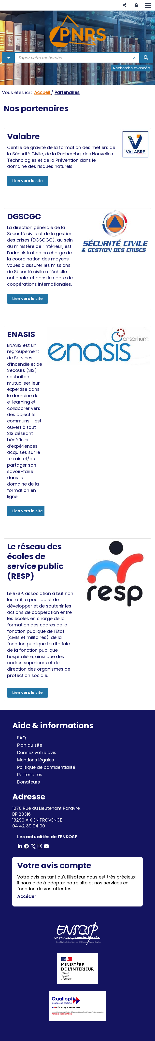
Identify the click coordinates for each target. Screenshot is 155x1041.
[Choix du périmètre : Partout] (8, 58)
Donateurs (28, 782)
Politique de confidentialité (46, 767)
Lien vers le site (27, 181)
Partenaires (29, 774)
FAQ (21, 738)
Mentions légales (35, 760)
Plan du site (29, 745)
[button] (124, 5)
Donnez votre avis (36, 752)
